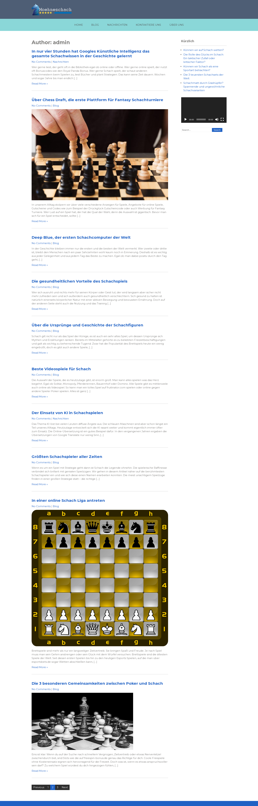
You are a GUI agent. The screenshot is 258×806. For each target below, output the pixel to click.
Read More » (40, 83)
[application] (204, 110)
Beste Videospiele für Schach (61, 369)
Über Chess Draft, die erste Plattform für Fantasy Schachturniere (97, 99)
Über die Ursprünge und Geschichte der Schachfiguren (87, 325)
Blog (95, 24)
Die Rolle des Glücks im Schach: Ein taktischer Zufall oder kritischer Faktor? (203, 58)
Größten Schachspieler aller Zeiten (67, 456)
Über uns (176, 24)
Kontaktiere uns (148, 24)
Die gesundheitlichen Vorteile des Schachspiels (79, 281)
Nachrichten (117, 24)
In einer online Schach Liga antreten (68, 500)
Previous (38, 787)
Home (78, 24)
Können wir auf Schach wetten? (203, 50)
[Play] (185, 119)
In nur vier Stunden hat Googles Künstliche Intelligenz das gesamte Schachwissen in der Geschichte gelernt (90, 53)
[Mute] (217, 119)
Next (65, 787)
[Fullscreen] (222, 119)
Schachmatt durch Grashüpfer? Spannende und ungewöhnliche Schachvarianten (204, 86)
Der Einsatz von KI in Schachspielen (67, 412)
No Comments (41, 61)
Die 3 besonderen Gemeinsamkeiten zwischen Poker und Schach (97, 683)
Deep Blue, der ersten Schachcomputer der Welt (81, 237)
